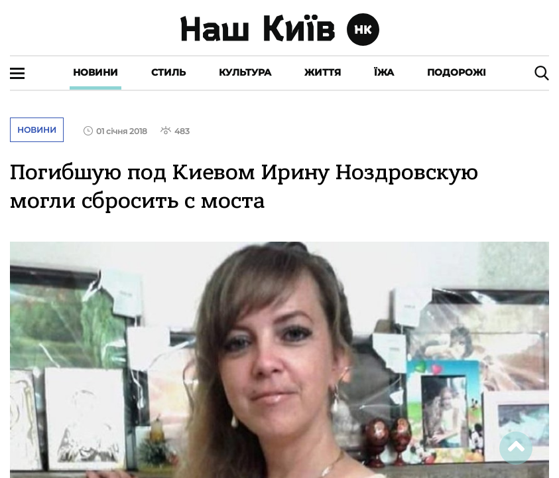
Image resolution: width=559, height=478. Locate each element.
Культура (245, 72)
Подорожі (456, 72)
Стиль (168, 72)
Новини (95, 72)
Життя (322, 72)
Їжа (384, 72)
